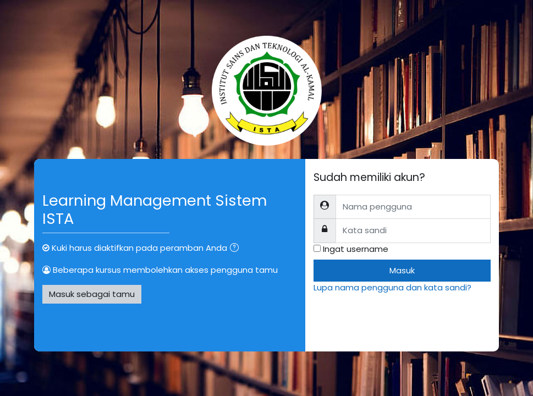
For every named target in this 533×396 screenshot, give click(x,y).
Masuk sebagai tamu (92, 294)
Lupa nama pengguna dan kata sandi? (392, 287)
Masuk (402, 270)
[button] (236, 248)
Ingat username (355, 249)
